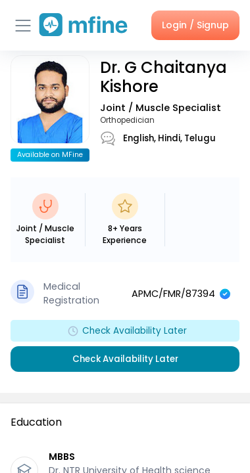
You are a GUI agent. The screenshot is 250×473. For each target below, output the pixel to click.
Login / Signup (195, 25)
